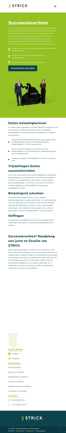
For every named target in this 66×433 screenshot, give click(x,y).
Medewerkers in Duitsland (18, 377)
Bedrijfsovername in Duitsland (19, 386)
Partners (11, 431)
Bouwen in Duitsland (16, 372)
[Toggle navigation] (55, 6)
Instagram (15, 358)
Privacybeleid (40, 431)
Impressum (20, 431)
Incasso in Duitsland (15, 381)
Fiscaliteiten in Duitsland (17, 391)
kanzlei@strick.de (18, 400)
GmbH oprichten (14, 367)
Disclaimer (30, 431)
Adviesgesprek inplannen (23, 68)
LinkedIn (15, 354)
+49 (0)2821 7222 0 (19, 405)
